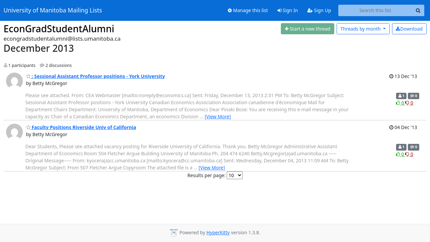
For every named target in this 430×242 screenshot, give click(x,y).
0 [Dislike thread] (409, 102)
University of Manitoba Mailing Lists (53, 10)
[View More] (218, 116)
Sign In (287, 10)
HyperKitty (217, 232)
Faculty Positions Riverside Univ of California (81, 127)
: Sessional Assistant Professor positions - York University (95, 76)
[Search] (418, 10)
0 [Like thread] (400, 102)
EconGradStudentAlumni (59, 28)
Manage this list (248, 10)
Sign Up (319, 10)
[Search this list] (375, 10)
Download (409, 29)
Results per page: (206, 175)
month (361, 29)
